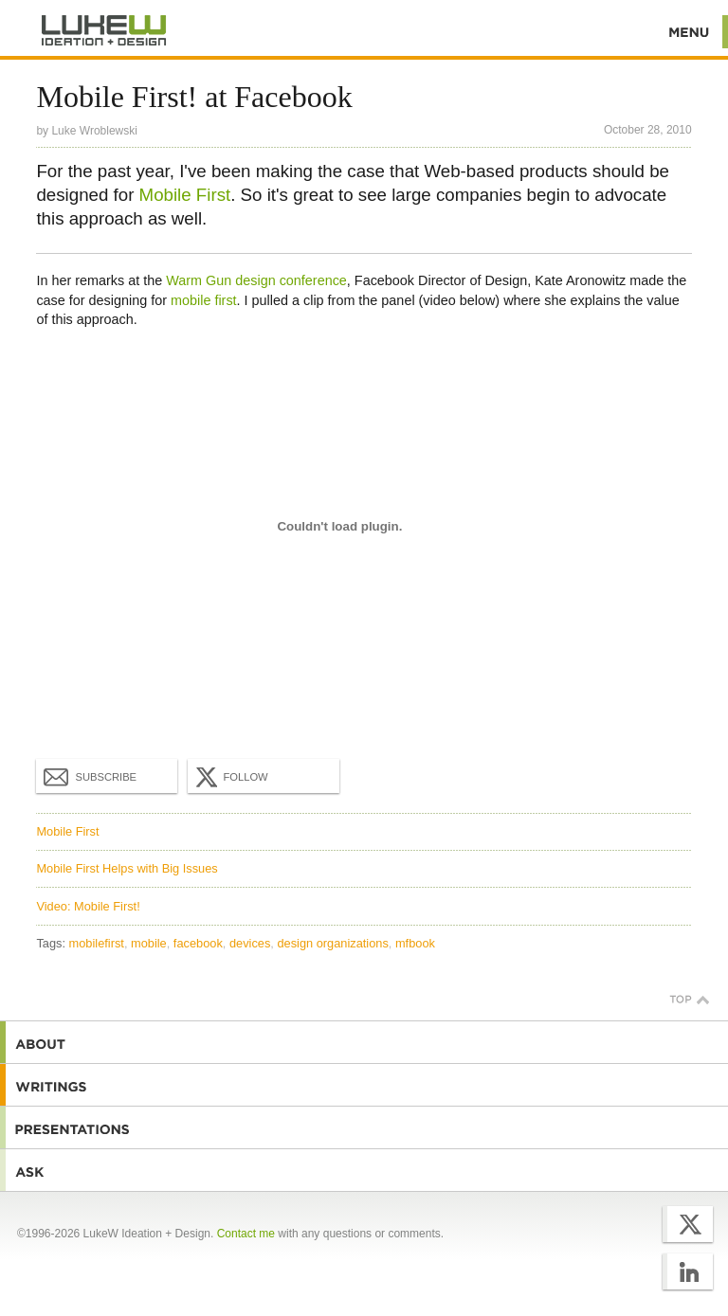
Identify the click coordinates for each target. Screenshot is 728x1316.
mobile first (204, 300)
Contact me (246, 1233)
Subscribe (90, 776)
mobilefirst (96, 943)
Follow (229, 776)
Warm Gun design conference (256, 280)
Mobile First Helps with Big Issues (126, 868)
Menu (689, 32)
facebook (198, 943)
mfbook (415, 943)
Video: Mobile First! (87, 906)
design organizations (332, 943)
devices (249, 943)
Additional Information (104, 30)
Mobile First (185, 195)
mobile (149, 943)
